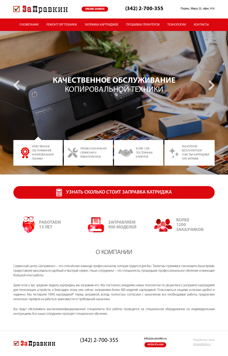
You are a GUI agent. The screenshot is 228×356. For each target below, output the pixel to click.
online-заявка (95, 9)
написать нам (155, 344)
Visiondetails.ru (202, 344)
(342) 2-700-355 (144, 9)
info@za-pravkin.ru (155, 338)
